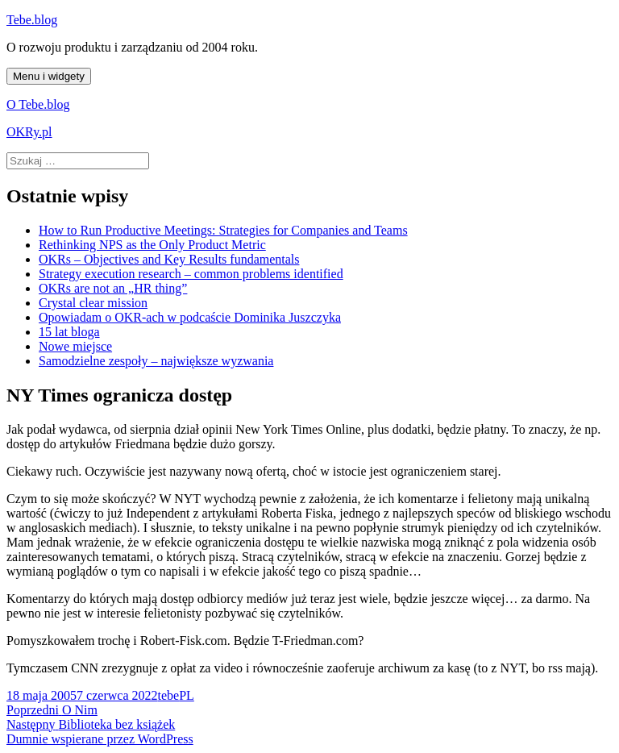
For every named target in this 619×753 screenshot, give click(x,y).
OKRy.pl (29, 132)
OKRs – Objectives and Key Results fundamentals (169, 259)
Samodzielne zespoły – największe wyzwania (156, 361)
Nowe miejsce (75, 346)
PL (186, 695)
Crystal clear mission (93, 303)
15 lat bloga (69, 332)
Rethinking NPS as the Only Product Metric (152, 245)
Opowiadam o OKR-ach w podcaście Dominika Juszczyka (190, 317)
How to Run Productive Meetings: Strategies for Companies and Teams (223, 230)
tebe (168, 695)
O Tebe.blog (38, 104)
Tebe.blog (31, 20)
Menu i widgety (49, 76)
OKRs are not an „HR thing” (113, 288)
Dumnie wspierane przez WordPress (99, 739)
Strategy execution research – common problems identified (191, 274)
